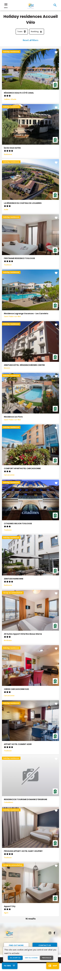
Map (55, 965)
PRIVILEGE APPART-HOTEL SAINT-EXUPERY (23, 851)
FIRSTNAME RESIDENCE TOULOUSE (19, 258)
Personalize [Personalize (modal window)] (46, 958)
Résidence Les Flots (13, 416)
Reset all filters (30, 40)
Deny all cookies (31, 958)
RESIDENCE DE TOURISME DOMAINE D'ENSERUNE (25, 799)
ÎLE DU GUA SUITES (12, 148)
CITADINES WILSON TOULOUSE (18, 523)
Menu (6, 5)
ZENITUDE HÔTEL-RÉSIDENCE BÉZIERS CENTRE (24, 365)
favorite (56, 52)
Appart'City (9, 906)
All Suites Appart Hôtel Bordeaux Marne (23, 634)
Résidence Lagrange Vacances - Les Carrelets (26, 313)
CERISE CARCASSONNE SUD (16, 689)
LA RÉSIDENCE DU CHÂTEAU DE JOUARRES (23, 203)
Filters (7, 965)
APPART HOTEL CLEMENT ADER (18, 744)
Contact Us (45, 945)
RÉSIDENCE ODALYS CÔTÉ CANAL (19, 93)
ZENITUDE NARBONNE (13, 578)
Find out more (16, 945)
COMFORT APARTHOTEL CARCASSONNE (22, 468)
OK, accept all (15, 958)
